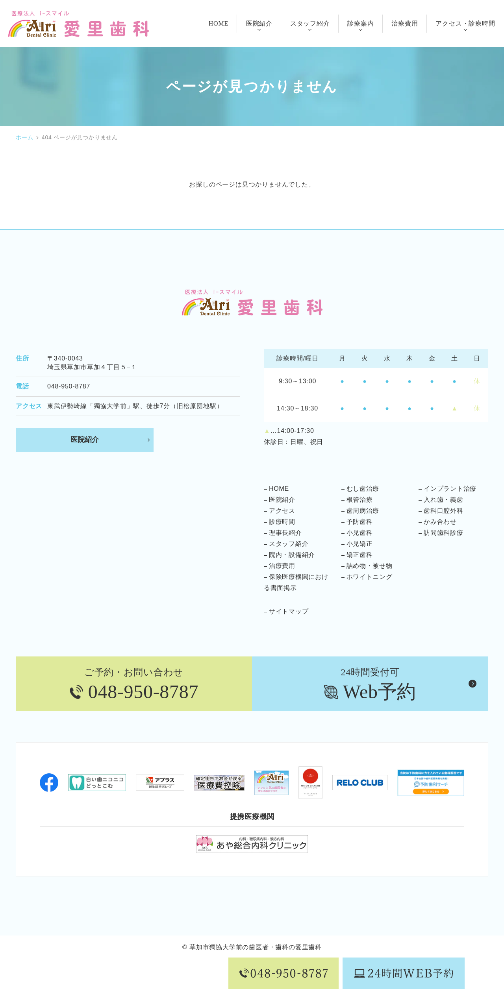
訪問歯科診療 (443, 533)
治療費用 (282, 566)
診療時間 (282, 522)
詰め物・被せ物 (369, 566)
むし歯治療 (363, 489)
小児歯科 (359, 533)
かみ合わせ (440, 522)
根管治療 (359, 500)
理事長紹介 (285, 533)
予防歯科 (359, 522)
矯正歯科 (359, 555)
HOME (279, 489)
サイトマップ (289, 611)
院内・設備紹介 (292, 555)
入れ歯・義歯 (443, 500)
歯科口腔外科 (443, 511)
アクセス (282, 511)
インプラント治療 (450, 489)
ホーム (24, 137)
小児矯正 (359, 544)
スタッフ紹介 (289, 544)
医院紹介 (84, 440)
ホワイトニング (369, 577)
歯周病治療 (363, 511)
